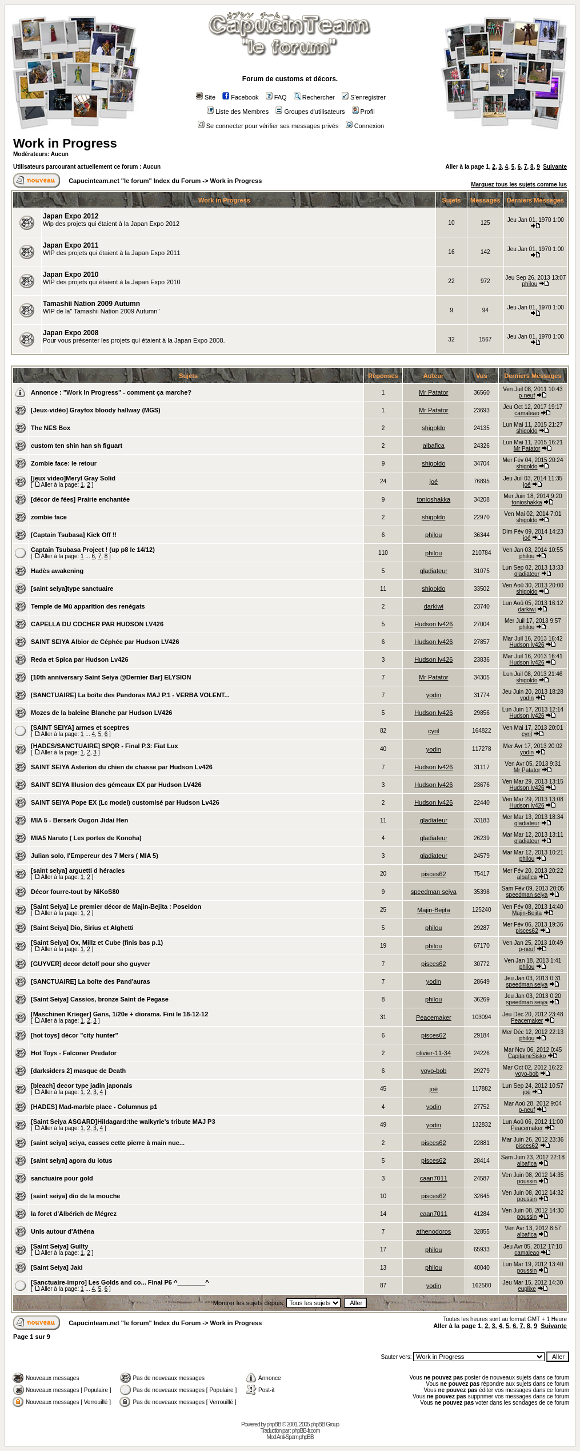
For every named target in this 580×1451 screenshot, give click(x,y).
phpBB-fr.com (306, 1431)
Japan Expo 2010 (70, 275)
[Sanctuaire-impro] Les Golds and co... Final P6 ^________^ (120, 1282)
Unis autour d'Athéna (62, 1231)
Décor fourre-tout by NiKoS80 (75, 891)
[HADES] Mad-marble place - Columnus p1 (94, 1106)
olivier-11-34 (434, 1053)
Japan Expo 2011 (70, 245)
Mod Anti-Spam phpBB (289, 1437)
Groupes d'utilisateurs (310, 111)
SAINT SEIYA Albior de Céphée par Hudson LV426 (105, 641)
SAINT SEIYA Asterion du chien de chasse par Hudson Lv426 (122, 767)
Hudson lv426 (433, 624)
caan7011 (433, 1178)
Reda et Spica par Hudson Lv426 (80, 659)
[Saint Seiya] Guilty (59, 1246)
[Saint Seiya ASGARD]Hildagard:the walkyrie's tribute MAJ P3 (123, 1121)
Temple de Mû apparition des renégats (88, 606)
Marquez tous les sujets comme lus (519, 184)
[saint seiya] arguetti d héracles (78, 870)
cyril (433, 731)
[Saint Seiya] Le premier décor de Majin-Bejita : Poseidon (116, 906)
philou (530, 284)
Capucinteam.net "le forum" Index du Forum (135, 180)
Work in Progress (65, 143)
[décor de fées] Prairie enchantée (80, 499)
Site (205, 97)
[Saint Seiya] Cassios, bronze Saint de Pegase (100, 999)
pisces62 (433, 873)
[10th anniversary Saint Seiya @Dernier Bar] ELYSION (111, 677)
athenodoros (433, 1231)
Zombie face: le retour (64, 463)
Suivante (555, 167)
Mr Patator (433, 392)
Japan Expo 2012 (70, 216)
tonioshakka (433, 499)
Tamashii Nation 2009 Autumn (91, 304)
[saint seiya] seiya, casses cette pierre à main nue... (108, 1142)
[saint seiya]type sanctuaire (72, 588)
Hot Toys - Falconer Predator (74, 1053)
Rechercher (314, 97)
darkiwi (433, 606)
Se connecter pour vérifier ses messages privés (268, 125)
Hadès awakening (57, 570)
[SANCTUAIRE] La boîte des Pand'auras (90, 981)
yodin (433, 694)
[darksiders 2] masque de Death (78, 1070)
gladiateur (433, 570)
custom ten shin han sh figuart (76, 445)
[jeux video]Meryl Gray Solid (73, 478)
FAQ (276, 97)
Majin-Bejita (433, 910)
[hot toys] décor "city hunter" (74, 1035)
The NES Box (50, 427)
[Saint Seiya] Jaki (57, 1267)
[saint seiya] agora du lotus (71, 1160)
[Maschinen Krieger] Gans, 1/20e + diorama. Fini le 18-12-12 (119, 1014)
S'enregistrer (364, 97)
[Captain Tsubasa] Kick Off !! (74, 534)
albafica (434, 445)
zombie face (49, 517)
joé (433, 481)
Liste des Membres (238, 111)
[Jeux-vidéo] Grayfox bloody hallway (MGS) (96, 410)
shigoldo (433, 427)
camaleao (526, 413)
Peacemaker (433, 1017)
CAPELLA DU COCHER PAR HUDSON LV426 (97, 624)
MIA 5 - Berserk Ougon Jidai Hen (79, 820)
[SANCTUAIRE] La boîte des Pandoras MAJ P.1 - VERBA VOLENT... (130, 694)
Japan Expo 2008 (70, 333)
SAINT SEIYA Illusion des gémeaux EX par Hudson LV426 (116, 784)
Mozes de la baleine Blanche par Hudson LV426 (101, 712)
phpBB (274, 1424)
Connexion (365, 125)
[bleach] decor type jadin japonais (81, 1085)
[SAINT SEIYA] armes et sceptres (80, 727)
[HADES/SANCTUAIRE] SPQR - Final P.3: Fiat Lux (104, 745)
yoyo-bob (433, 1070)
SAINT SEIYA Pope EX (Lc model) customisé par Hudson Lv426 (125, 802)
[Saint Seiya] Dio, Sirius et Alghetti (82, 927)
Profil (363, 111)
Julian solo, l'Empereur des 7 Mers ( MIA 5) (94, 855)
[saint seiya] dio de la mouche (76, 1195)
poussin (527, 1181)
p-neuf (527, 395)
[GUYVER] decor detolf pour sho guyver (90, 963)
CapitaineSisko (527, 1056)
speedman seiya (434, 891)
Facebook (240, 97)
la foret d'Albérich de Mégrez (74, 1213)
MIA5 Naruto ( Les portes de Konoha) (86, 837)
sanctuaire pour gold (62, 1178)
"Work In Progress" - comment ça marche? (127, 392)
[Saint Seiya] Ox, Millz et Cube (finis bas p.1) (97, 942)
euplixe (527, 1289)
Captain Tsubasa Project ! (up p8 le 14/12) (93, 549)
